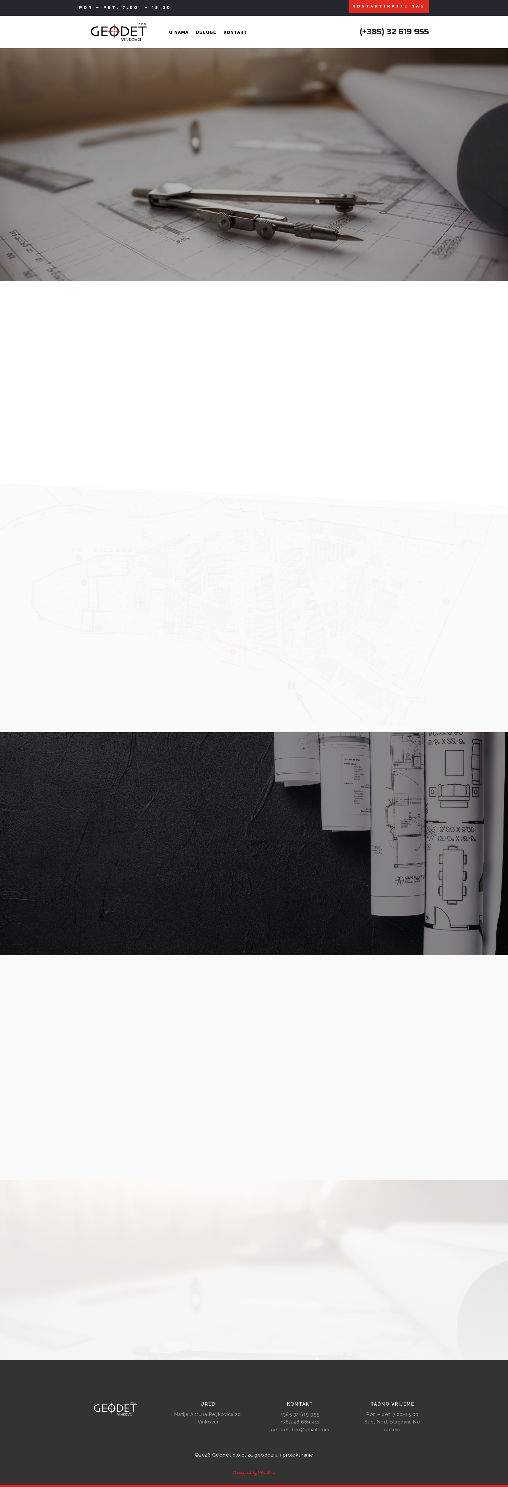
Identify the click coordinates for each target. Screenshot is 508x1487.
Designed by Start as (254, 1474)
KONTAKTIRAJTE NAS (388, 7)
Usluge (206, 34)
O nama (179, 34)
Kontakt (235, 34)
